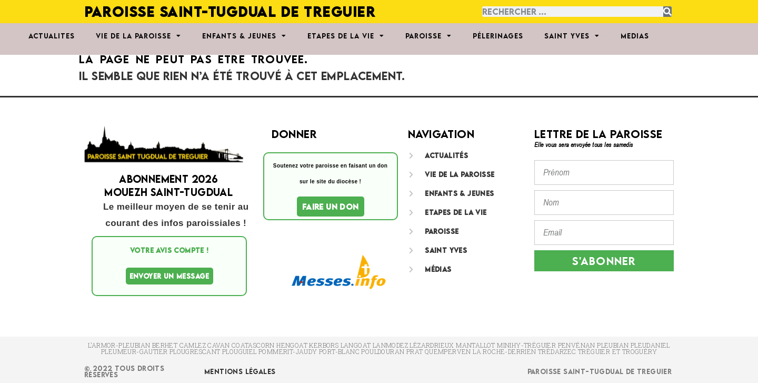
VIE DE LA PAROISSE (138, 36)
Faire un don (330, 206)
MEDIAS (635, 36)
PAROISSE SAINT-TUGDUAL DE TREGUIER (229, 11)
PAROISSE (428, 36)
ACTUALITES (51, 36)
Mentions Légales (239, 371)
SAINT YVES (572, 36)
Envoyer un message (169, 276)
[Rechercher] (667, 11)
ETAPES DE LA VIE (345, 36)
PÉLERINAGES (498, 36)
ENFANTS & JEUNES (244, 36)
